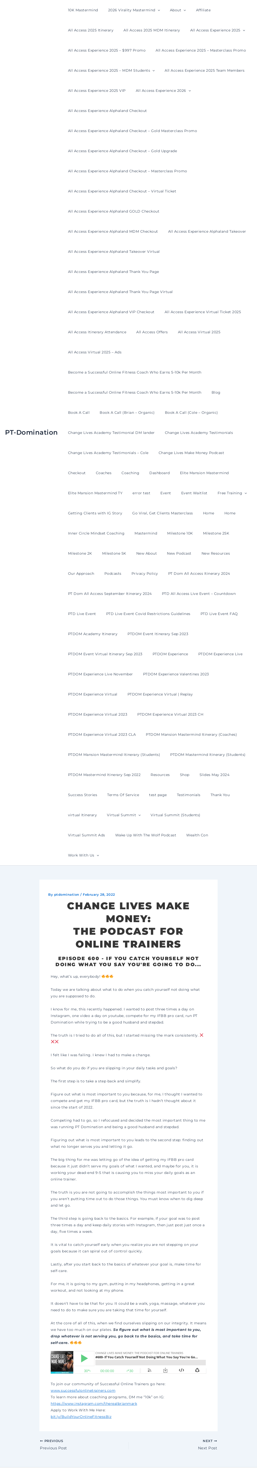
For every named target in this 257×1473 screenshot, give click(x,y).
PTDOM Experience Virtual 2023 (96, 714)
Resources (155, 774)
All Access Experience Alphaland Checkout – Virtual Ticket (121, 191)
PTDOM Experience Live (213, 654)
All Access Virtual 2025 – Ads (93, 352)
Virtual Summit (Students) (168, 815)
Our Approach (80, 573)
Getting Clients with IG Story (94, 513)
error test (137, 493)
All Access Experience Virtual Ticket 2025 (198, 312)
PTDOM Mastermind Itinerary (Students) (203, 754)
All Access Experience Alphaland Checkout (106, 110)
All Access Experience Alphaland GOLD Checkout (112, 211)
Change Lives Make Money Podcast (187, 453)
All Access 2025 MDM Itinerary (147, 30)
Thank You (206, 795)
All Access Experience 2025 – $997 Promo (105, 50)
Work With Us (178, 835)
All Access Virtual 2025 (191, 332)
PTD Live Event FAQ (211, 613)
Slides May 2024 (204, 774)
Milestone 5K (110, 553)
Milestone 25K (205, 533)
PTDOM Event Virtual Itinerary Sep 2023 (104, 654)
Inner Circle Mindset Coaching (95, 533)
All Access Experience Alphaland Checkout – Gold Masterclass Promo (131, 131)
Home (201, 513)
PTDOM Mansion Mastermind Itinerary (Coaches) (186, 734)
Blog (211, 392)
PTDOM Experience (166, 654)
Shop (177, 774)
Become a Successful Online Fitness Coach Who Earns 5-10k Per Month (133, 372)
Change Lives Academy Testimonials (194, 432)
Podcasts (108, 573)
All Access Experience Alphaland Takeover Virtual (112, 251)
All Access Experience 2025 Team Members (200, 70)
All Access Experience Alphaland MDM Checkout (112, 231)
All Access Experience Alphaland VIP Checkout (110, 312)
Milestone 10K (172, 533)
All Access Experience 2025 (210, 30)
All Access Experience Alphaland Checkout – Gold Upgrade (121, 151)
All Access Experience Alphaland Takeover (203, 231)
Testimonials (178, 795)
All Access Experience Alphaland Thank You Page (112, 271)
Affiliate (192, 10)
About (170, 10)
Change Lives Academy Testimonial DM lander (110, 432)
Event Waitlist (184, 493)
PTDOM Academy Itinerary (91, 634)
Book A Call (234, 392)
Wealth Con (145, 835)
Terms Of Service (119, 795)
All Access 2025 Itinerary (89, 30)
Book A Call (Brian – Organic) (94, 412)
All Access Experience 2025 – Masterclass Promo (196, 50)
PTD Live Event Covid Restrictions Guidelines (144, 613)
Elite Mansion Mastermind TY (94, 493)
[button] (153, 10)
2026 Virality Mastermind (129, 10)
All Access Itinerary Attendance (96, 332)
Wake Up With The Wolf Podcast (97, 835)
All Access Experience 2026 (158, 90)
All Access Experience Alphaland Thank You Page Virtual (119, 292)
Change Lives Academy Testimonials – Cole (107, 453)
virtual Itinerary (81, 815)
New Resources (202, 553)
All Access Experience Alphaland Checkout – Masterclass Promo (126, 171)
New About (139, 553)
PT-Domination (31, 422)
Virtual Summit (119, 815)
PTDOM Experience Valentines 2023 (172, 674)
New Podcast (168, 553)
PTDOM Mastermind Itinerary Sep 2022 (103, 774)
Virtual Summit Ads (218, 815)
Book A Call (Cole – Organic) (155, 412)
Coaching (98, 473)
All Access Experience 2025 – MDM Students (110, 70)
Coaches (74, 473)
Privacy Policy (137, 573)
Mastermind (141, 533)
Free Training (218, 493)
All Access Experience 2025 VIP (95, 90)
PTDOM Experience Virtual (91, 694)
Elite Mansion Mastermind (166, 473)
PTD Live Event (81, 613)
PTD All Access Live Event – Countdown (194, 593)
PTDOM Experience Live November (99, 674)
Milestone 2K (79, 553)
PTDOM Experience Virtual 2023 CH (166, 714)
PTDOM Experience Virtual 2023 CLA (101, 734)
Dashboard (124, 473)
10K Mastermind (82, 10)
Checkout (235, 453)
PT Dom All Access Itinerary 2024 (189, 573)
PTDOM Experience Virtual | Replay (155, 694)
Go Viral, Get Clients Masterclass (158, 513)
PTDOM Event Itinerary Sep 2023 (153, 634)
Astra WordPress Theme (178, 1460)
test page (150, 795)
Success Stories (81, 795)
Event (158, 493)
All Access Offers (147, 332)
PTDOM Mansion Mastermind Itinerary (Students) (113, 754)
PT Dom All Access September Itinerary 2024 (108, 593)
